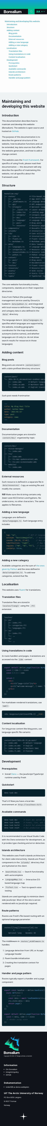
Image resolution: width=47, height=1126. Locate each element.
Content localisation (17, 57)
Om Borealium (11, 1069)
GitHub (15, 131)
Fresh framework (31, 160)
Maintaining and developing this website (22, 21)
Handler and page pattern (19, 78)
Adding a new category (18, 45)
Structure (10, 27)
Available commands (17, 69)
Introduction (12, 24)
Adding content (13, 30)
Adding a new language (18, 42)
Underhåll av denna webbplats (17, 1087)
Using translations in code (19, 54)
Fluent (22, 589)
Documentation (15, 36)
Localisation (12, 48)
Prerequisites (14, 63)
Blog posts (13, 33)
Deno (13, 774)
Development (12, 60)
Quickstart (13, 66)
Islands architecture (17, 72)
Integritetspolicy (12, 1072)
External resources (16, 39)
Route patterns (15, 75)
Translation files (15, 51)
